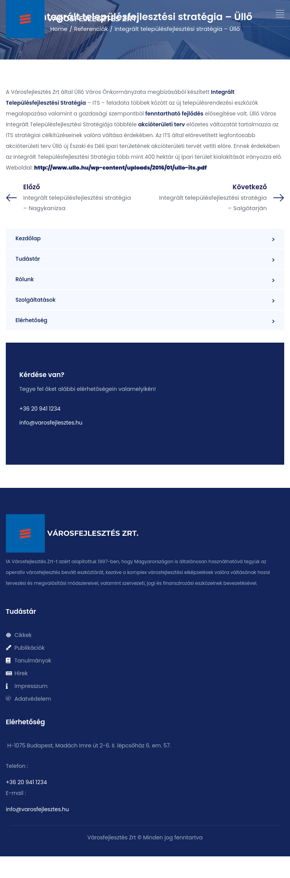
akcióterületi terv (161, 124)
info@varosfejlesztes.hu (50, 422)
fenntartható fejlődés (174, 113)
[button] (280, 14)
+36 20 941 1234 (39, 409)
